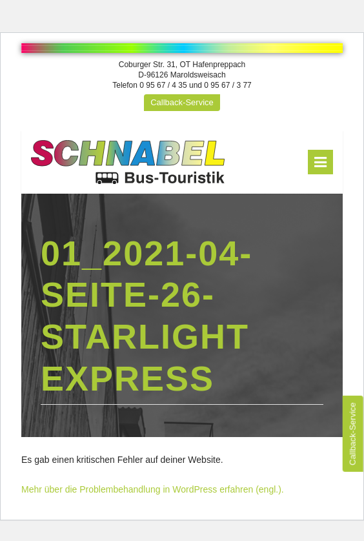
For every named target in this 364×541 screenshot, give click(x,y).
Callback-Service (182, 102)
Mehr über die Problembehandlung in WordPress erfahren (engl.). (152, 489)
